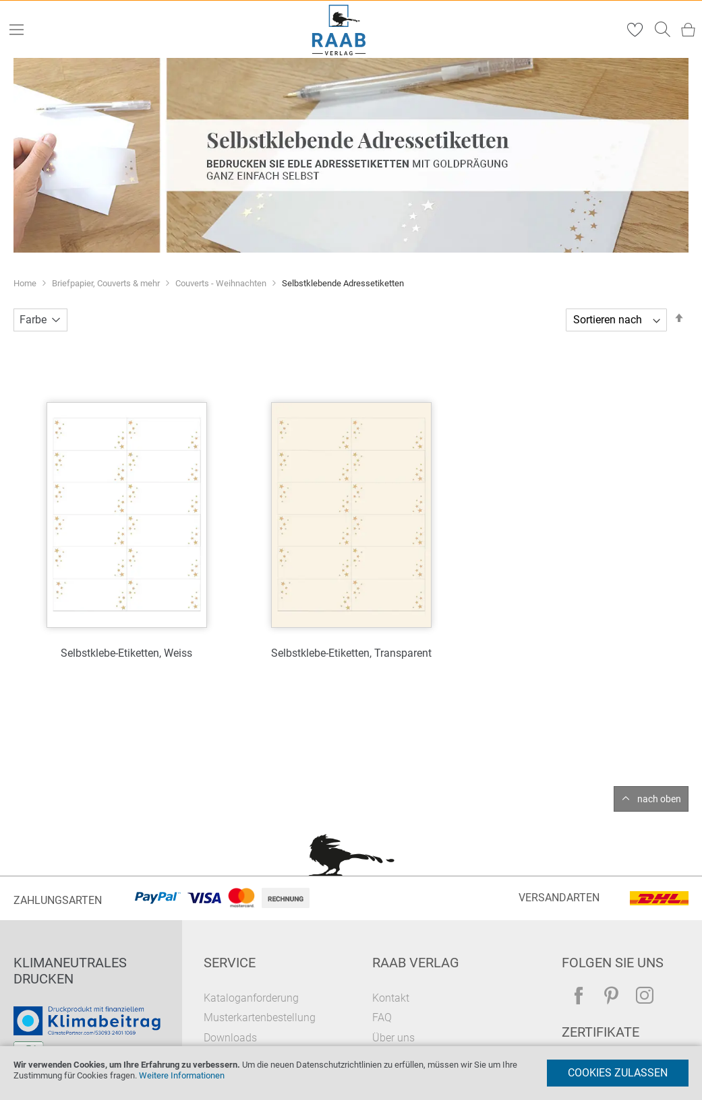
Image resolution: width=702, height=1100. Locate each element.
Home (25, 283)
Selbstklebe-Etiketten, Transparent (351, 653)
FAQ (382, 1017)
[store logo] (338, 30)
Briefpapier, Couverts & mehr (107, 283)
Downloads (230, 1037)
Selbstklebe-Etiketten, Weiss (126, 653)
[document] (351, 1073)
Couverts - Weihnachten (221, 283)
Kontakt (390, 998)
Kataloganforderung (251, 998)
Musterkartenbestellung (260, 1017)
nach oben (659, 799)
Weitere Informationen (182, 1075)
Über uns (393, 1037)
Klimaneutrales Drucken (70, 971)
